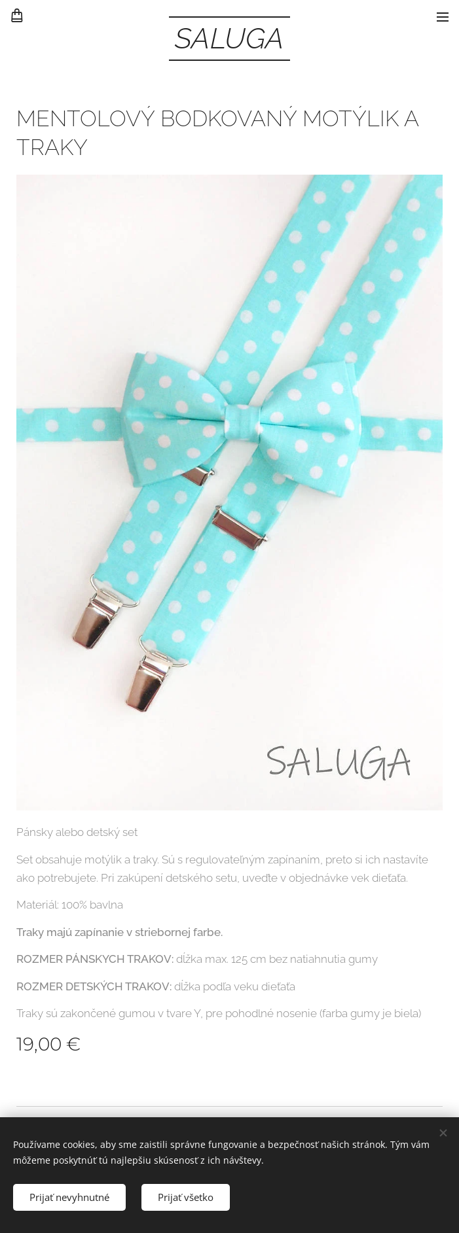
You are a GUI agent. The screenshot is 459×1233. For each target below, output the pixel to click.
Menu (443, 17)
